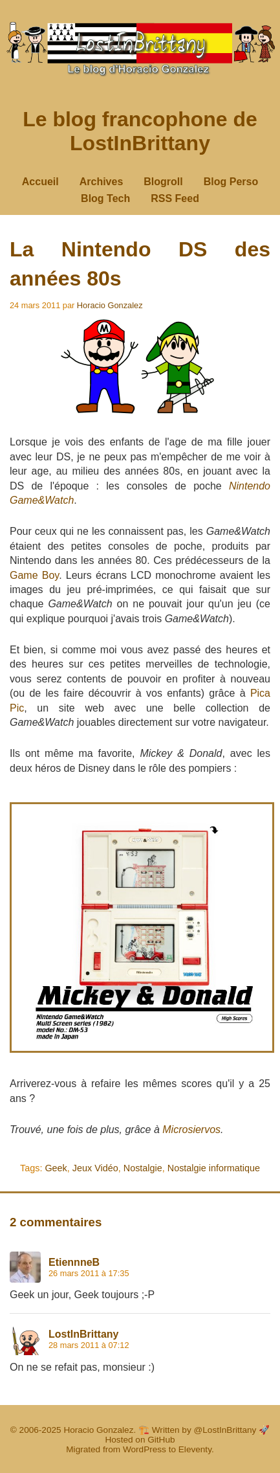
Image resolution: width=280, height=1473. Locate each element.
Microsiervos (191, 1129)
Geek (56, 1168)
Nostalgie (143, 1168)
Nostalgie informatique (213, 1168)
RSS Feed (175, 198)
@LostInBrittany (225, 1430)
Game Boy (34, 575)
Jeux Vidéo (95, 1168)
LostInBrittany (83, 1334)
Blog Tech (105, 198)
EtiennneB (74, 1262)
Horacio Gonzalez (110, 305)
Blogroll (163, 181)
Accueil (40, 181)
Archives (102, 181)
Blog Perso (231, 181)
